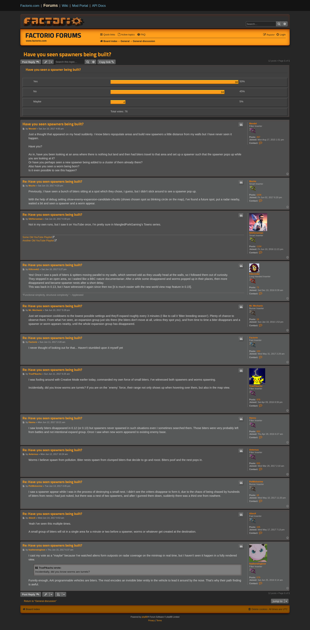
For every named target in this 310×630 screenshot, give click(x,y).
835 (258, 463)
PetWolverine (256, 481)
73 (258, 287)
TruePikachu (255, 386)
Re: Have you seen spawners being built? (52, 181)
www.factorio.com (36, 40)
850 (258, 431)
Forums (50, 5)
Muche (252, 181)
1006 (259, 195)
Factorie (253, 337)
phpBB (145, 617)
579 (258, 577)
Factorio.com (29, 5)
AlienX (252, 513)
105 (258, 527)
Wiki (65, 5)
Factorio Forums (53, 35)
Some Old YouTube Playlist (37, 237)
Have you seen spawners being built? (67, 54)
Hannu (252, 418)
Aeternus (254, 450)
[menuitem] (126, 34)
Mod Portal (80, 5)
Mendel (253, 123)
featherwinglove (257, 563)
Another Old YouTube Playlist (38, 240)
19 (258, 319)
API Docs (99, 5)
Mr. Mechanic (256, 306)
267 (258, 137)
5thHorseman (256, 233)
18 (258, 495)
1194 (259, 246)
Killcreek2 (254, 274)
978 (258, 399)
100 (258, 351)
